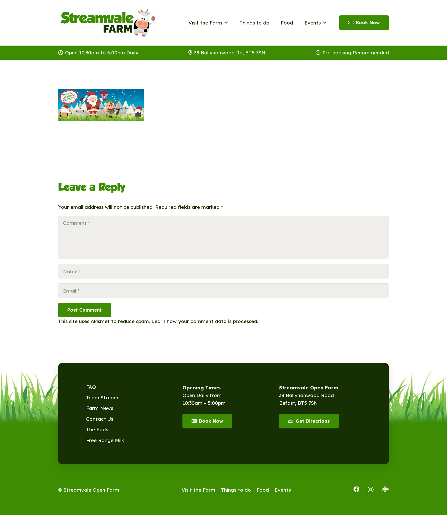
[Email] (223, 290)
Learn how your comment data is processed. (204, 321)
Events (283, 490)
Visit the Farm (198, 490)
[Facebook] (356, 489)
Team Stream (102, 397)
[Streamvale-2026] (108, 23)
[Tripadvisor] (385, 489)
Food (263, 490)
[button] (225, 23)
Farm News (99, 408)
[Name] (223, 271)
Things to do (236, 490)
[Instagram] (370, 490)
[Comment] (223, 237)
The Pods (97, 429)
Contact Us (99, 419)
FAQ (91, 387)
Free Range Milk (105, 440)
